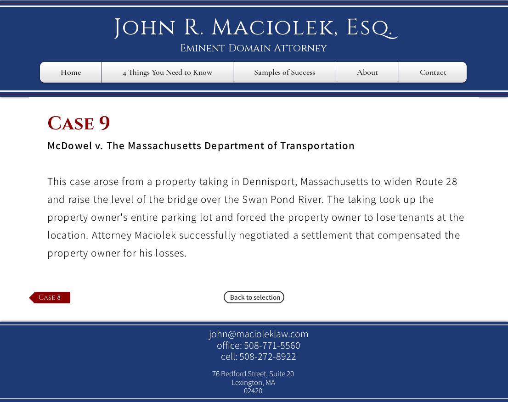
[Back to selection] (254, 297)
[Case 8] (49, 297)
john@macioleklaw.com (259, 333)
